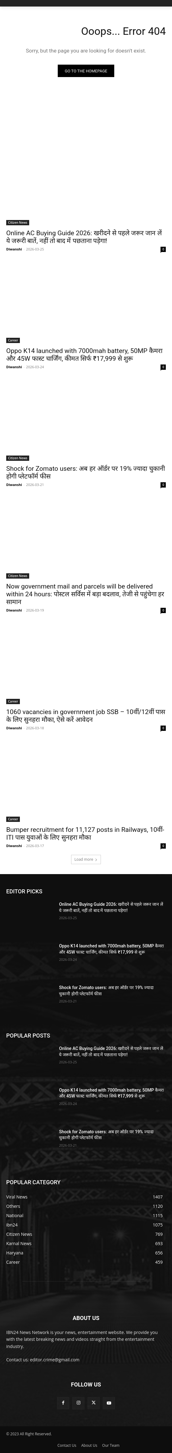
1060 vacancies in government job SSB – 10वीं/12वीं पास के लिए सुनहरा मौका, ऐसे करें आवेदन (85, 715)
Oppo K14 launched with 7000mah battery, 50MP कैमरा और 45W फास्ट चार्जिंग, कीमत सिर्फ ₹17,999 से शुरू (84, 354)
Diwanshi (14, 249)
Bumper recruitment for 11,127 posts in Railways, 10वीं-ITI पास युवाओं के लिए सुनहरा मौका (85, 833)
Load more (86, 859)
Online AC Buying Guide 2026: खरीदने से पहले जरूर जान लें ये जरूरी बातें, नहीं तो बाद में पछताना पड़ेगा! (84, 237)
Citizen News (17, 222)
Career (13, 340)
